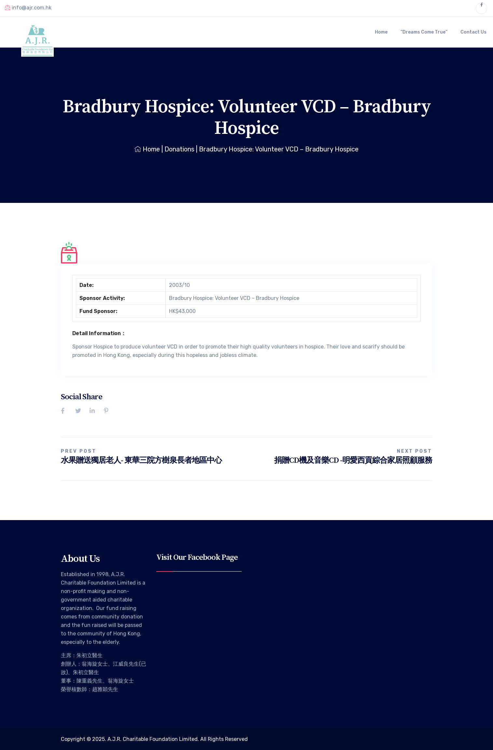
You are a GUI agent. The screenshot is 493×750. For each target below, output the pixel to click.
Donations (179, 149)
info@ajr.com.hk (28, 7)
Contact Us (473, 32)
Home (381, 32)
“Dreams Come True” (424, 32)
